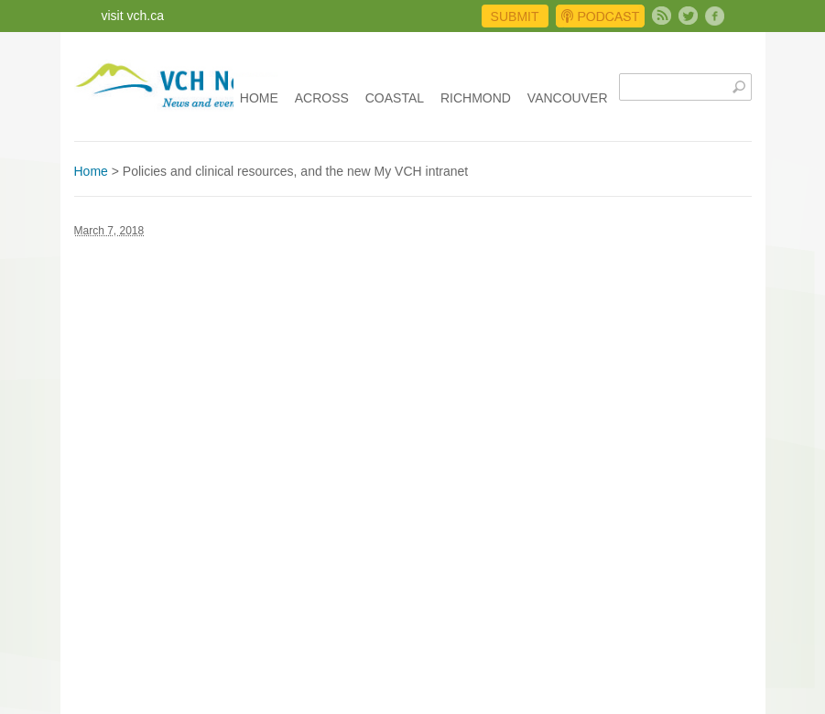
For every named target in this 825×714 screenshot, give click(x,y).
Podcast (600, 16)
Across (322, 98)
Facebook (714, 16)
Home (259, 98)
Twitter (688, 16)
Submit (515, 16)
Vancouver (567, 98)
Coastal (394, 98)
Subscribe (661, 16)
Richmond (475, 98)
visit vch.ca (133, 15)
